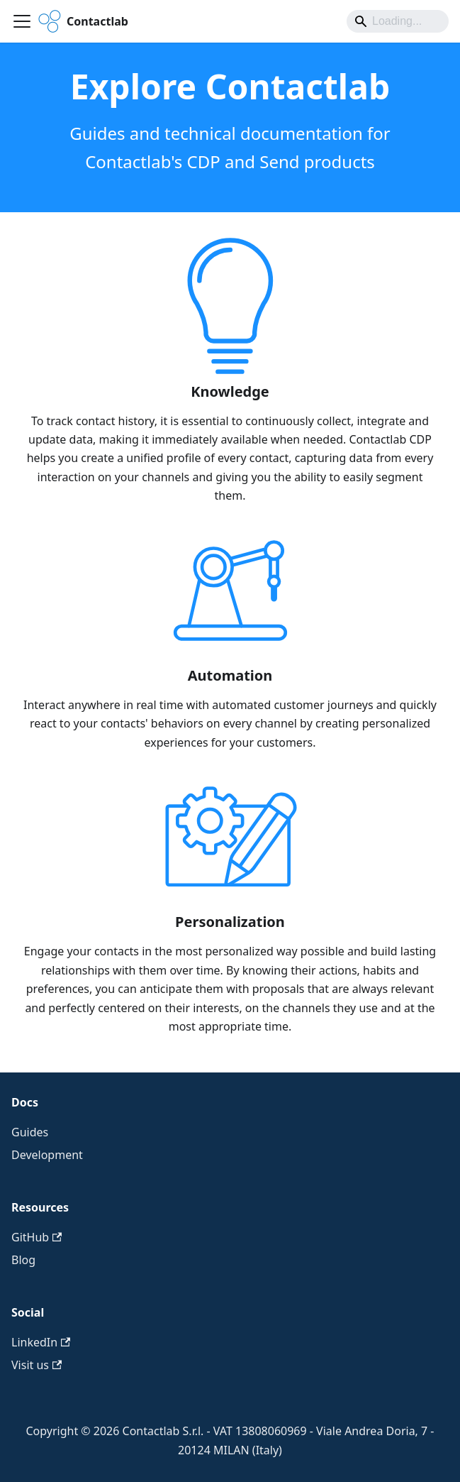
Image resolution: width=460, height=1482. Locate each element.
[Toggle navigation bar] (22, 21)
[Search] (398, 21)
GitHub (36, 1237)
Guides (29, 1132)
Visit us (36, 1365)
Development (47, 1155)
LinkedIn (40, 1342)
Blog (23, 1260)
